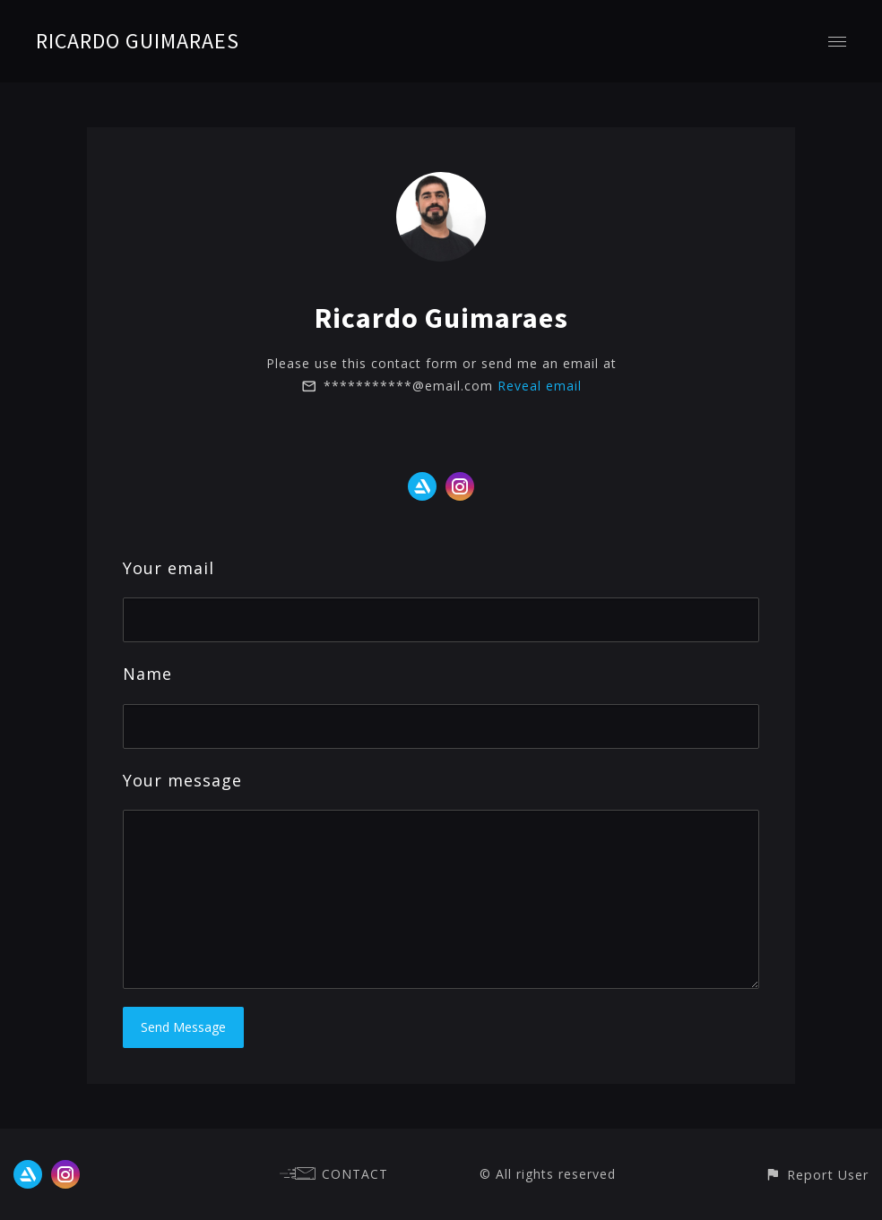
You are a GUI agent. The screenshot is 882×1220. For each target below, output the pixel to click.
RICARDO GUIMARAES (137, 41)
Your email (168, 568)
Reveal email (539, 385)
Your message (182, 780)
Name (147, 673)
